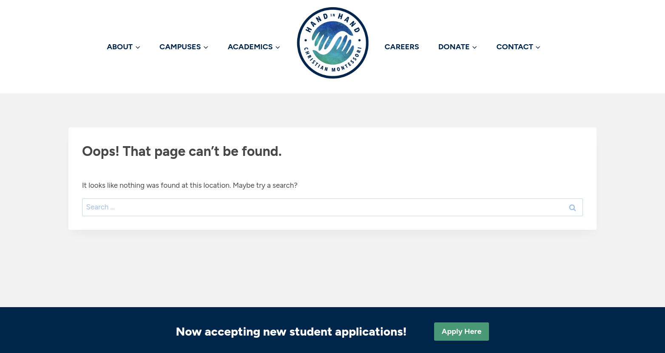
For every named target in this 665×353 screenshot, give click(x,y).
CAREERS (402, 46)
